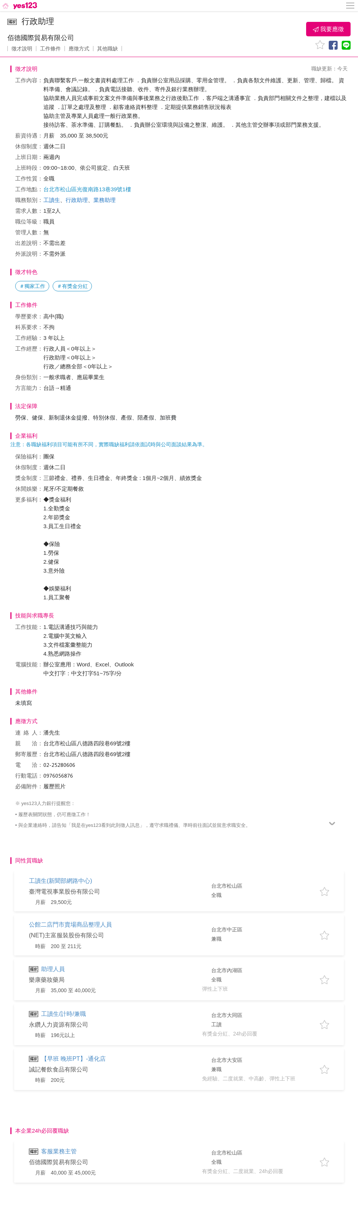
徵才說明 (21, 48)
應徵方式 (79, 48)
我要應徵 (328, 29)
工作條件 (50, 48)
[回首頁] (19, 5)
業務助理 (104, 200)
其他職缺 (107, 48)
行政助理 (77, 200)
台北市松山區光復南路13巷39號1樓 (87, 189)
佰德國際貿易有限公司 (40, 38)
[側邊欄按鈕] (350, 5)
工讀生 (51, 200)
